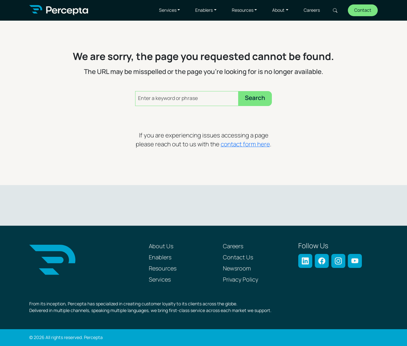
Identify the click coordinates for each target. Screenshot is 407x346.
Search (335, 10)
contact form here (245, 144)
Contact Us (238, 257)
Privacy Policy (240, 279)
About (278, 10)
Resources (242, 10)
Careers (312, 10)
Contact (362, 10)
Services (167, 10)
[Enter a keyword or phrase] (187, 98)
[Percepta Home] (58, 10)
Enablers (204, 10)
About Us (161, 246)
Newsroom (237, 268)
